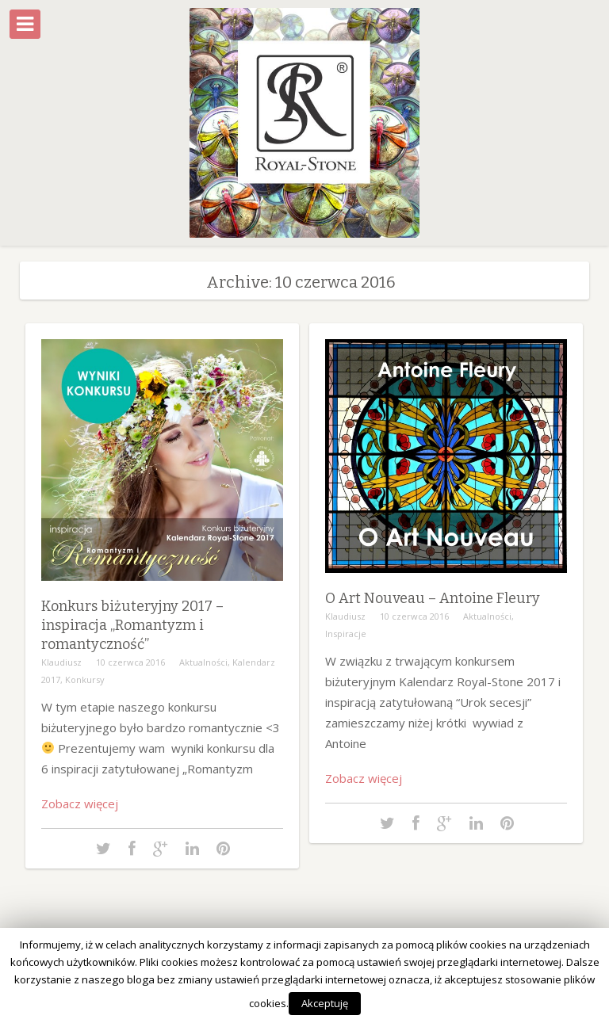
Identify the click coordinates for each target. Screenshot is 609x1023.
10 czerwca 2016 (130, 662)
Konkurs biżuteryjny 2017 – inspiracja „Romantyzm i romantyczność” (132, 625)
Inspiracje (345, 633)
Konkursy (85, 679)
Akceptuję (324, 1003)
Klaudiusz (61, 662)
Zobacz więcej (79, 803)
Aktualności (203, 662)
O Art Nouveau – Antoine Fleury (432, 598)
